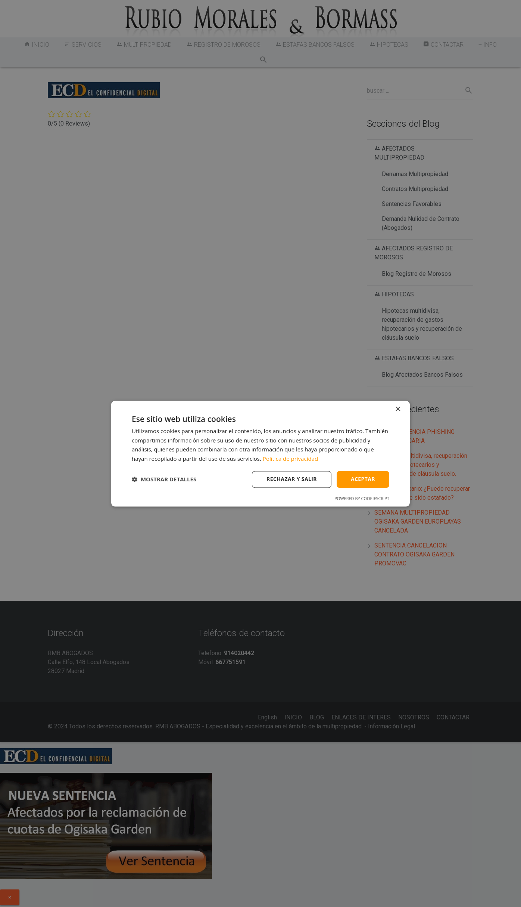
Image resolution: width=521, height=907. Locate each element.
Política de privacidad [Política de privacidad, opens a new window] (290, 459)
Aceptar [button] (363, 478)
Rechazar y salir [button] (291, 478)
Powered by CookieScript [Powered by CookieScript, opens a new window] (361, 498)
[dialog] (260, 453)
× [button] (397, 409)
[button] (164, 479)
